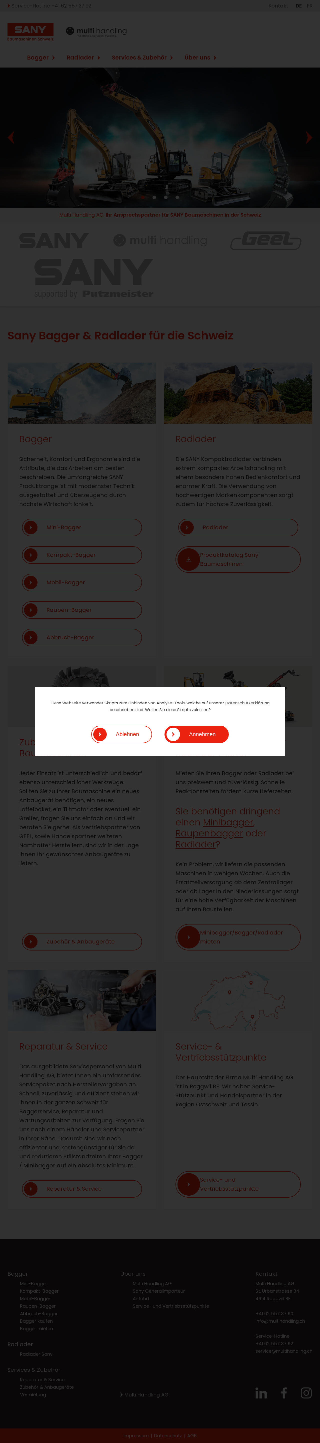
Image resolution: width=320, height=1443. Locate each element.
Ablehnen (127, 734)
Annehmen (202, 734)
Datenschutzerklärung (247, 703)
